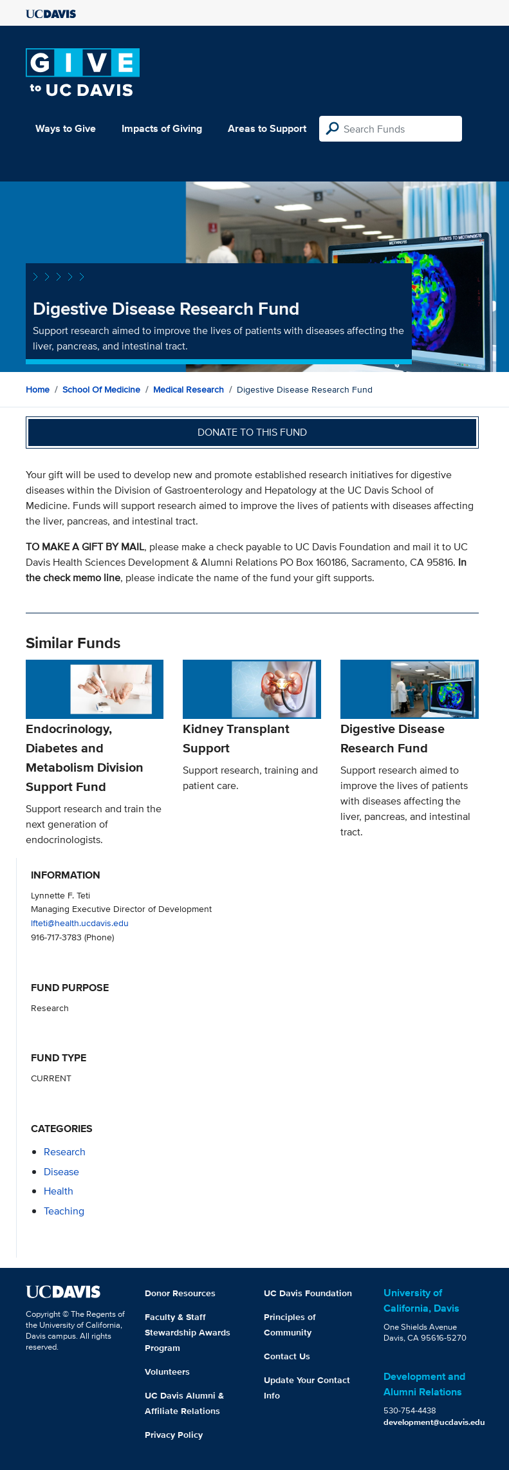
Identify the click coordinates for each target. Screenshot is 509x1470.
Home (38, 389)
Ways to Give (65, 128)
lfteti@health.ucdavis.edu (80, 922)
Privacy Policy (174, 1434)
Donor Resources (180, 1293)
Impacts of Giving (162, 128)
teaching (64, 1211)
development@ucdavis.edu (434, 1422)
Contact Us (287, 1356)
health (58, 1191)
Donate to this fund (252, 432)
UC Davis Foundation (308, 1293)
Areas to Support (267, 128)
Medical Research (188, 389)
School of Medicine (101, 389)
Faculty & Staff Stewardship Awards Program (187, 1332)
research (65, 1151)
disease (61, 1171)
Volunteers (167, 1371)
